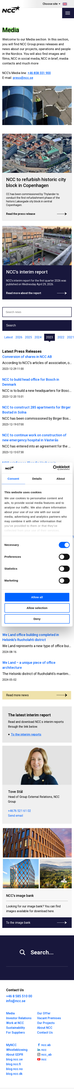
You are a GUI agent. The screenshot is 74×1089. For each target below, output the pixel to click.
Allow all (37, 597)
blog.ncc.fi (13, 1064)
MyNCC (11, 1045)
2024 (38, 337)
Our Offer (43, 1013)
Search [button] (11, 325)
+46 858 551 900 (39, 73)
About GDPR (14, 1054)
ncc (42, 1049)
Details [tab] (37, 478)
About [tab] (60, 478)
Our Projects (46, 1023)
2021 (70, 337)
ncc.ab (44, 1045)
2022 (61, 337)
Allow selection (37, 608)
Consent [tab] (13, 478)
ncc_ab (44, 1054)
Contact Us (45, 1032)
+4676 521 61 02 (19, 811)
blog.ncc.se (14, 1059)
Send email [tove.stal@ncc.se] (15, 815)
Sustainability (15, 1028)
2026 (18, 337)
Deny (37, 618)
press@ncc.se (23, 78)
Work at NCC (15, 1023)
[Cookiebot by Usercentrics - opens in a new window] (53, 467)
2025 (28, 337)
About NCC (44, 1028)
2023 (49, 337)
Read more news (36, 695)
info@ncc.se (15, 1001)
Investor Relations (19, 1018)
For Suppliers (15, 1032)
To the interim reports (26, 734)
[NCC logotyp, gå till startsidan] (11, 9)
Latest (8, 337)
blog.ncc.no (14, 1069)
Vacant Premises (49, 1018)
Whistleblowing (17, 1050)
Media (10, 1013)
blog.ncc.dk (14, 1074)
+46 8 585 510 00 (19, 996)
